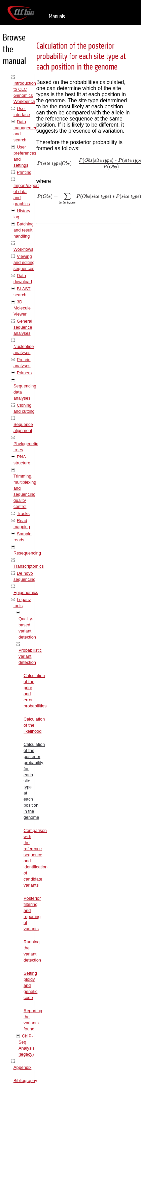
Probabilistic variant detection (30, 656)
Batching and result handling (23, 230)
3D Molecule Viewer (22, 308)
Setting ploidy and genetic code (30, 985)
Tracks (23, 513)
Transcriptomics (28, 566)
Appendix (22, 1067)
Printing (24, 172)
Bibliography (25, 1080)
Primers (24, 372)
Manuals (57, 16)
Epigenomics (25, 592)
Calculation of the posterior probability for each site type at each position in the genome (81, 56)
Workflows (23, 249)
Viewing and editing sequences (24, 262)
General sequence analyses (22, 327)
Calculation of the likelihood (34, 725)
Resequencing (27, 553)
